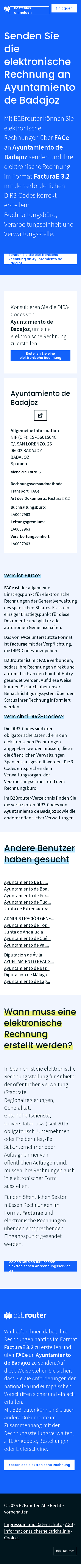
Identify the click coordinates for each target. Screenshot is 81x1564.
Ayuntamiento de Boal (26, 889)
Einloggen (64, 8)
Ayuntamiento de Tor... (27, 925)
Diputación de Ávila (23, 955)
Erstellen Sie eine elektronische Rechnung (40, 355)
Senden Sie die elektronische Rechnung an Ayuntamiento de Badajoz (35, 259)
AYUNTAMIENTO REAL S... (29, 961)
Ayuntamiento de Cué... (27, 938)
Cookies (12, 1538)
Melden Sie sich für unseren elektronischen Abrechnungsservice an (39, 1266)
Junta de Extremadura (26, 909)
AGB (69, 1524)
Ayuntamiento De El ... (26, 882)
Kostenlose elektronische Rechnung (39, 1465)
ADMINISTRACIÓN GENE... (29, 918)
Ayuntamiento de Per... (26, 895)
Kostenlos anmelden (23, 10)
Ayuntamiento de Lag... (27, 981)
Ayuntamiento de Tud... (27, 902)
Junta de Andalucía (23, 932)
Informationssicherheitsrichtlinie (37, 1531)
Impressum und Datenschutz (33, 1524)
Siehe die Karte (24, 472)
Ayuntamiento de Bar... (27, 968)
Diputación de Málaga (25, 975)
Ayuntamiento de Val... (26, 945)
